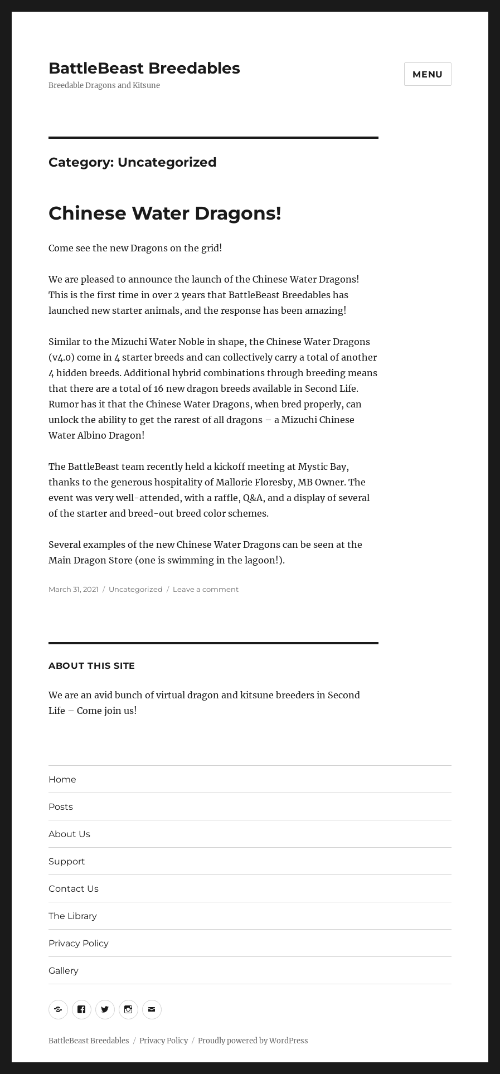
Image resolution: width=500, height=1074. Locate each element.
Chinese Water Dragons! (164, 213)
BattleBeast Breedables (144, 68)
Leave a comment (206, 589)
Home (62, 779)
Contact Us (73, 888)
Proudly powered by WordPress (253, 1041)
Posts (60, 806)
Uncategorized (136, 589)
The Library (72, 916)
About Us (69, 834)
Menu (427, 74)
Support (66, 861)
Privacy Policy (78, 943)
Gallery (63, 970)
